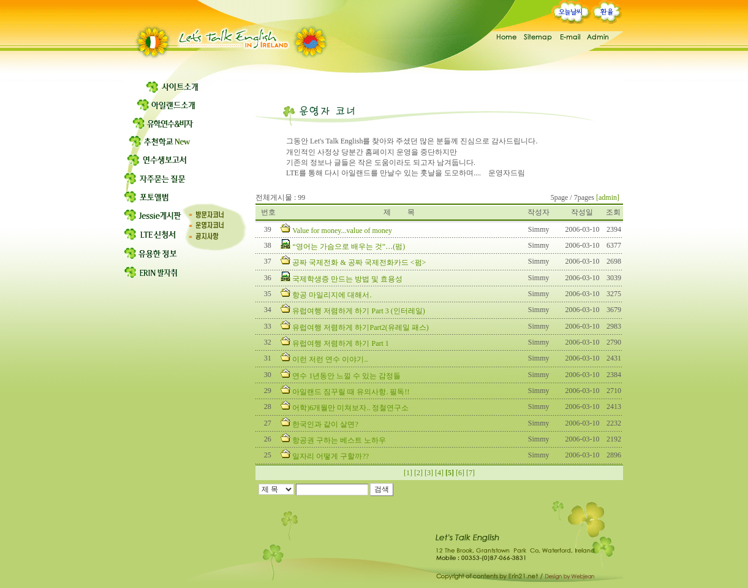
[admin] (607, 197)
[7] (470, 472)
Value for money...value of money (342, 230)
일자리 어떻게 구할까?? (330, 456)
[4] (439, 472)
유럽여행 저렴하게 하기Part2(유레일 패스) (360, 327)
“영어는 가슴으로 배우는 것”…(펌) (348, 246)
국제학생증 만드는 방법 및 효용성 (347, 279)
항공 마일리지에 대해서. (331, 295)
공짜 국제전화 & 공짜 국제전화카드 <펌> (359, 262)
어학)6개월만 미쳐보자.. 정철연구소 (350, 407)
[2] (418, 472)
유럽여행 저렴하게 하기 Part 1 (340, 343)
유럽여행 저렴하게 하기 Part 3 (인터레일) (358, 311)
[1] (408, 472)
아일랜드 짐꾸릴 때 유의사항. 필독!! (350, 392)
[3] (429, 472)
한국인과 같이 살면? (325, 424)
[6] (460, 472)
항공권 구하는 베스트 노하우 (339, 440)
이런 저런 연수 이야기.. (330, 359)
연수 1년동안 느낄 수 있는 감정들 (346, 376)
